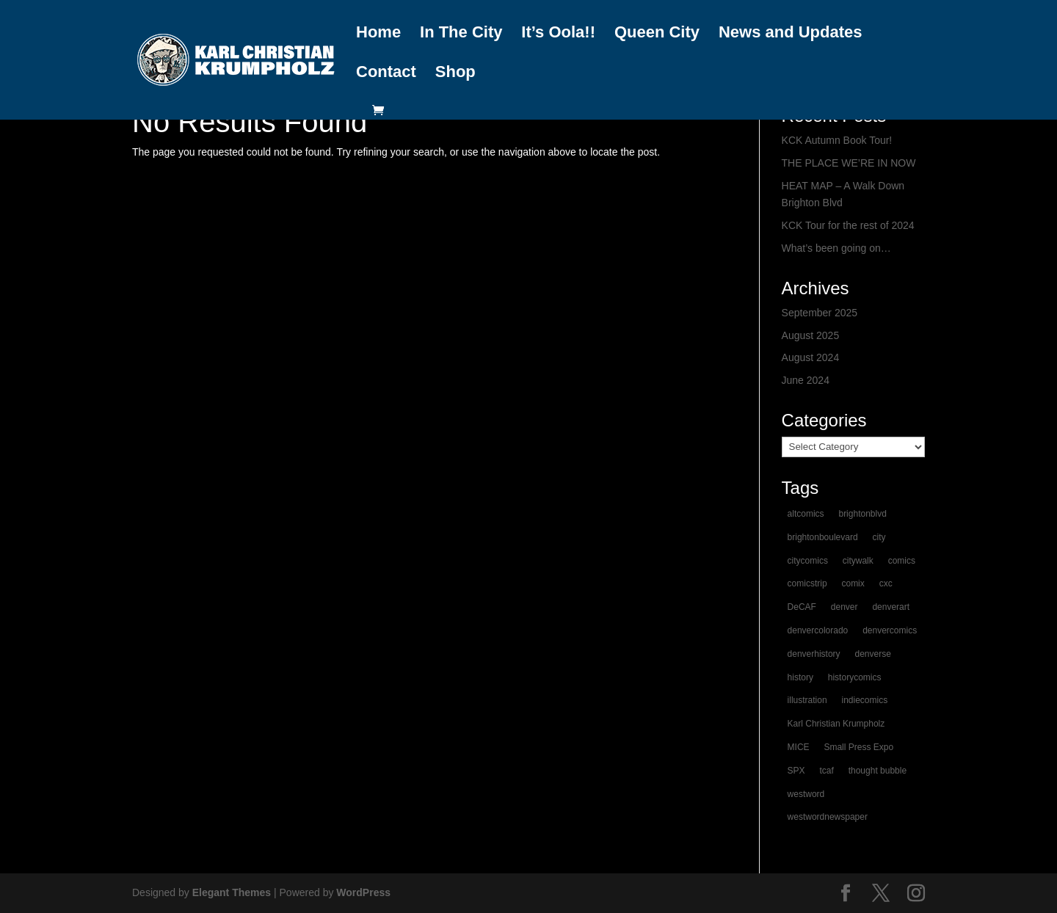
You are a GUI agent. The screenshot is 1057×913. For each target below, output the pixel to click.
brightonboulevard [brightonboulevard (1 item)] (823, 537)
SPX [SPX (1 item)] (796, 770)
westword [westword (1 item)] (806, 794)
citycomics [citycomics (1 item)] (808, 561)
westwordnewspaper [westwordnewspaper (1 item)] (828, 817)
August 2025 (811, 335)
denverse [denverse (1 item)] (872, 654)
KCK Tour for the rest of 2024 (848, 225)
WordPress (363, 892)
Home (378, 33)
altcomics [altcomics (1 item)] (806, 514)
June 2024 (805, 380)
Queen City (657, 33)
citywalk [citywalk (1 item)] (858, 561)
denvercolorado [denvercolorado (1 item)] (818, 630)
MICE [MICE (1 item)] (799, 747)
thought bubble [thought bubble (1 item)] (878, 770)
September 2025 (820, 313)
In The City (461, 33)
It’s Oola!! (558, 33)
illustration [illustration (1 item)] (807, 700)
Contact (386, 73)
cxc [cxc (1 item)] (886, 583)
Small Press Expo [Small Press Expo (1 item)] (858, 747)
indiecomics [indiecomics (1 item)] (864, 700)
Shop (455, 73)
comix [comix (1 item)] (852, 583)
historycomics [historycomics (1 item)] (855, 677)
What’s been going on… (836, 248)
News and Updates (790, 33)
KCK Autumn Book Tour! (837, 140)
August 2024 (811, 357)
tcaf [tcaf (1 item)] (826, 770)
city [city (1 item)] (879, 537)
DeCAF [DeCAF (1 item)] (802, 607)
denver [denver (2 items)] (844, 607)
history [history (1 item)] (800, 677)
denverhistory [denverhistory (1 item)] (814, 654)
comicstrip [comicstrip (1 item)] (807, 583)
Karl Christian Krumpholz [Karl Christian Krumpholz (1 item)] (836, 724)
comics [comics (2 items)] (901, 561)
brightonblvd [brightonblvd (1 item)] (862, 514)
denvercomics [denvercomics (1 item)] (889, 630)
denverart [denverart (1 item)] (890, 607)
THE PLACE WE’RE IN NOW (849, 163)
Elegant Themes (231, 892)
